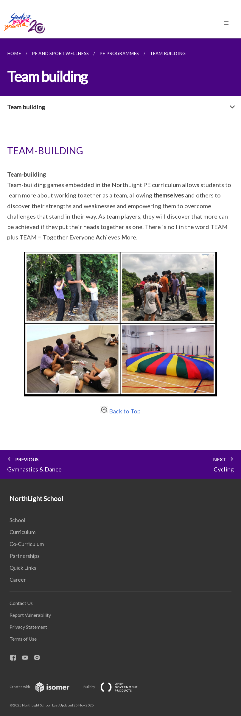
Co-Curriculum (27, 544)
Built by (115, 686)
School (17, 520)
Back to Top (120, 411)
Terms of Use (23, 639)
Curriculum (22, 532)
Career (18, 579)
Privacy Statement (28, 627)
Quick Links (23, 567)
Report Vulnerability (30, 615)
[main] (120, 258)
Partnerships (25, 555)
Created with (44, 686)
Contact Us (21, 603)
